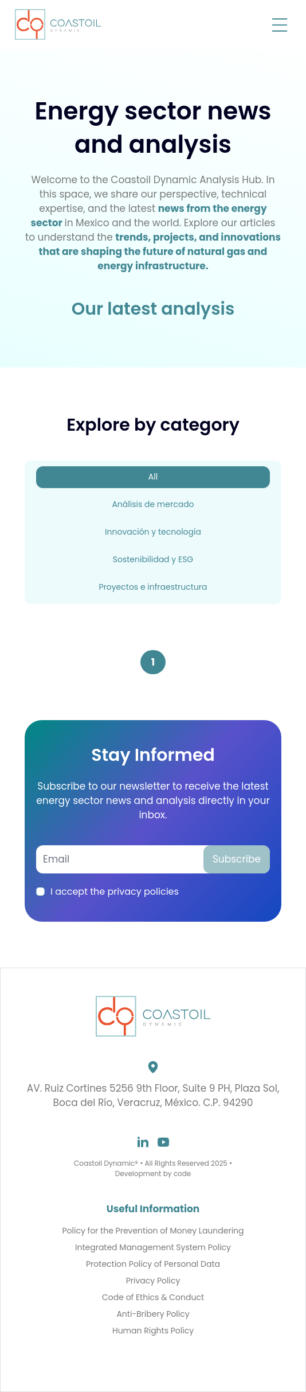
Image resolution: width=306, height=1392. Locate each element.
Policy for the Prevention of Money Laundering (153, 1230)
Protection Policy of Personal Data (153, 1264)
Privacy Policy (153, 1280)
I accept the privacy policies (114, 891)
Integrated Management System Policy (153, 1247)
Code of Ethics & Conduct (153, 1297)
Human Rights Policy (153, 1330)
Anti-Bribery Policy (152, 1314)
